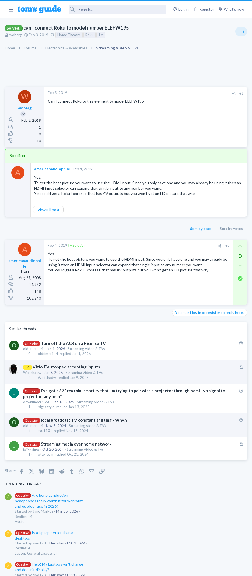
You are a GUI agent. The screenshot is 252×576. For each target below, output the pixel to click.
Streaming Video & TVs (86, 359)
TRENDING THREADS (182, 89)
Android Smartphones (191, 217)
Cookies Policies (105, 568)
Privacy (140, 568)
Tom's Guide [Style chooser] (207, 545)
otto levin (46, 465)
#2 (139, 256)
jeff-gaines (32, 460)
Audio (179, 127)
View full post (49, 220)
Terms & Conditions (178, 568)
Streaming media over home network (76, 454)
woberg (16, 35)
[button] (10, 9)
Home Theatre (69, 35)
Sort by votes (143, 239)
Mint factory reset (198, 201)
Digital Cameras (187, 244)
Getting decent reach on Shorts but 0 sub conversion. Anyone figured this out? (210, 286)
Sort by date (112, 239)
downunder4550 (37, 412)
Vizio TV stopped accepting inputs (66, 377)
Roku (90, 35)
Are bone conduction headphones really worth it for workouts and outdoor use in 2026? (208, 107)
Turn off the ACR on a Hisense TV (73, 353)
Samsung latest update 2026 (207, 254)
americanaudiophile (53, 168)
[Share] (145, 93)
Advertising (67, 568)
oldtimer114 (34, 359)
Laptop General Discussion (195, 159)
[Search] (117, 9)
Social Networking (188, 307)
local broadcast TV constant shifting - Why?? (84, 431)
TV (101, 35)
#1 (153, 93)
